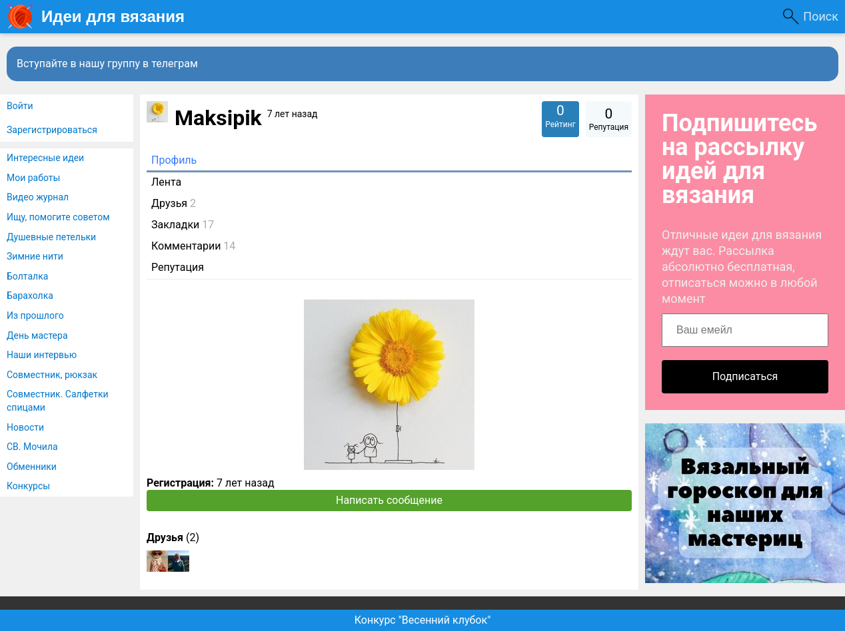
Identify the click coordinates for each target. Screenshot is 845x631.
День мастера (37, 335)
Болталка (27, 276)
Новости (25, 427)
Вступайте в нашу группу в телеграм (107, 63)
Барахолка (30, 295)
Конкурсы (28, 486)
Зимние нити (35, 256)
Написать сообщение (389, 500)
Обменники (32, 466)
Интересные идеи (45, 157)
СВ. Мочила (32, 446)
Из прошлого (35, 315)
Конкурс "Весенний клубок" (423, 620)
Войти (20, 106)
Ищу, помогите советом (58, 217)
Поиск (820, 16)
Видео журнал (38, 197)
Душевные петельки (51, 237)
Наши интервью (42, 354)
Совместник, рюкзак (52, 374)
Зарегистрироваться (52, 129)
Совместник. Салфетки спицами (58, 401)
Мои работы (33, 177)
